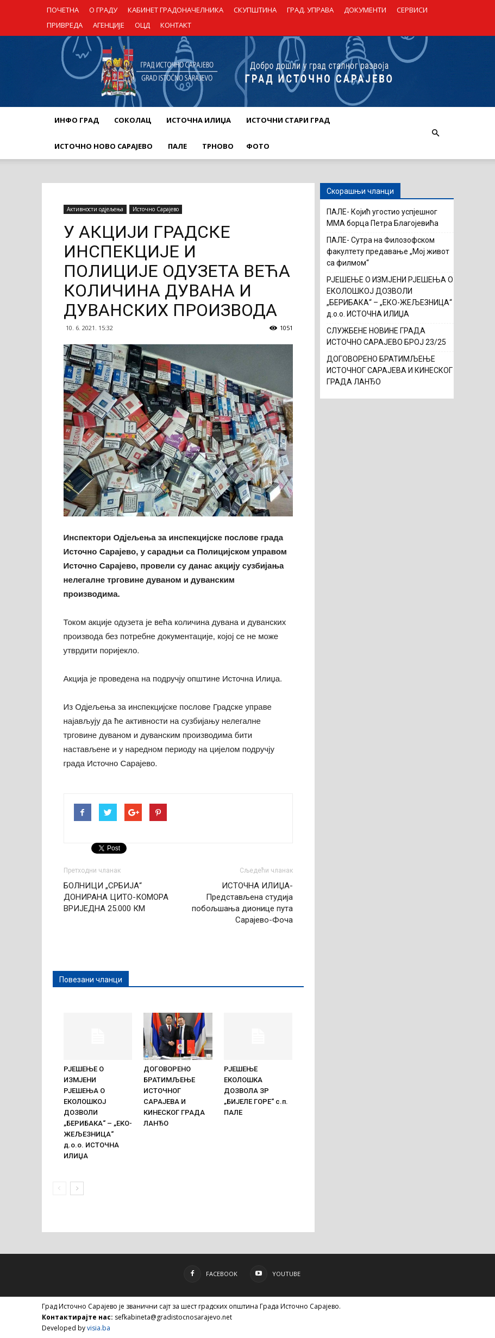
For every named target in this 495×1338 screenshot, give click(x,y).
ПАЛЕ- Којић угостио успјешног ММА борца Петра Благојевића (382, 217)
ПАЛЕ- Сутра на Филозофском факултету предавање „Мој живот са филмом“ (388, 251)
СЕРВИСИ (412, 10)
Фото (258, 146)
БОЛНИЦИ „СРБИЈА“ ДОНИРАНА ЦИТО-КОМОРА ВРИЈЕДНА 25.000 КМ (116, 897)
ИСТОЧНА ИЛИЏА (198, 120)
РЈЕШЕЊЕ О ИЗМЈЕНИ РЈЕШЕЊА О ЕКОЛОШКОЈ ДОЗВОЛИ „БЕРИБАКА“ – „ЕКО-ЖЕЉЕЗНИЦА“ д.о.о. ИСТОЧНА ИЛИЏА (390, 296)
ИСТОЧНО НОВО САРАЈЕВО (103, 146)
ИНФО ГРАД (76, 120)
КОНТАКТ (175, 25)
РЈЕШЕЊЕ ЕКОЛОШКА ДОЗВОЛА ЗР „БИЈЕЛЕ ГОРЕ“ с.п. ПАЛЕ (256, 1090)
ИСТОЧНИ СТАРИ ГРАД (288, 120)
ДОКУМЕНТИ (365, 10)
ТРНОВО (218, 146)
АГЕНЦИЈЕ (108, 25)
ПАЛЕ (177, 146)
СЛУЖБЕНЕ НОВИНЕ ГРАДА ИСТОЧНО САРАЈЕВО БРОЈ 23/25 (386, 336)
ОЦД (142, 25)
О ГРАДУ (103, 10)
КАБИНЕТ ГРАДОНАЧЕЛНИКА (175, 10)
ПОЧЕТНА (63, 10)
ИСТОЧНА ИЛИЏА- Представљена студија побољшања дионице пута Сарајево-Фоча (242, 903)
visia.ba (98, 1328)
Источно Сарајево (156, 209)
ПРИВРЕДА (65, 25)
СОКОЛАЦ (132, 120)
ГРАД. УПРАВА (310, 10)
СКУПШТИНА (255, 10)
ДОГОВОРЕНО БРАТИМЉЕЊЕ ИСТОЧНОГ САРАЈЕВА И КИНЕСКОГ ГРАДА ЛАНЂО (390, 370)
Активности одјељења (95, 209)
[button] (436, 133)
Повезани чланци (90, 979)
